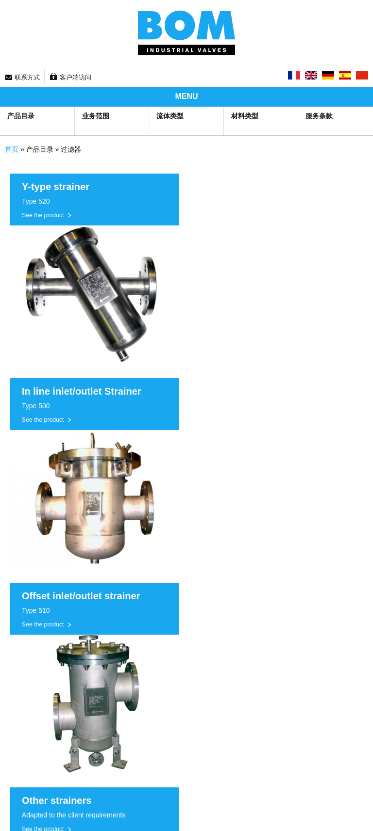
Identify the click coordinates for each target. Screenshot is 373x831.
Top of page (207, 814)
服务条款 (319, 116)
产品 (11, 681)
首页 (11, 149)
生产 (11, 668)
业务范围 (95, 116)
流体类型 (170, 116)
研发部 (14, 693)
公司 (11, 706)
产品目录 (20, 116)
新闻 (192, 681)
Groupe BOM (42, 630)
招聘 (192, 706)
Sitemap (16, 792)
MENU (186, 96)
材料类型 (244, 116)
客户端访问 (75, 77)
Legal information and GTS (229, 792)
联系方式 (27, 77)
